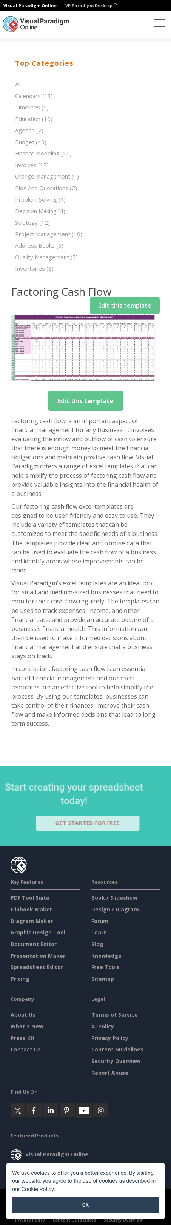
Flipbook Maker (31, 909)
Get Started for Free (91, 822)
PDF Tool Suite (30, 897)
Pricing (20, 978)
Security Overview (115, 1061)
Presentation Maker (38, 955)
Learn (99, 932)
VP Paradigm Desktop (91, 5)
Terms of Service (114, 1014)
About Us (23, 1014)
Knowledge (106, 955)
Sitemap (102, 978)
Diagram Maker (32, 921)
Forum (99, 921)
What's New (27, 1026)
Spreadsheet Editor (37, 967)
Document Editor (34, 944)
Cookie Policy (38, 1189)
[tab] (85, 63)
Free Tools (105, 967)
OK (85, 1205)
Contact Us (26, 1049)
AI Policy (102, 1026)
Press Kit (23, 1038)
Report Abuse (109, 1072)
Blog (97, 944)
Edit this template (124, 305)
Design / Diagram (115, 909)
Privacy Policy (109, 1038)
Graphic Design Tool (38, 932)
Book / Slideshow (114, 897)
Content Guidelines (117, 1049)
